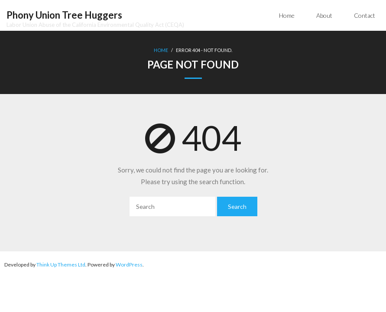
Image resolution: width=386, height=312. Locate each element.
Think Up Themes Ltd (60, 264)
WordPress (129, 264)
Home (287, 15)
